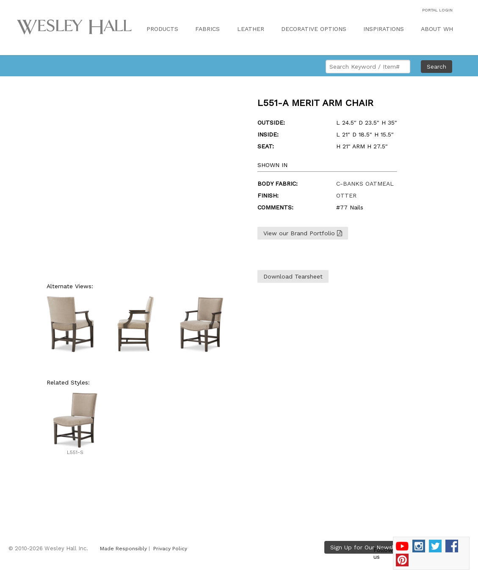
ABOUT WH (437, 28)
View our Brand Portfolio (302, 233)
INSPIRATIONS (383, 28)
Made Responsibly (123, 549)
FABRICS (207, 28)
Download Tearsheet (293, 276)
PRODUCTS (162, 28)
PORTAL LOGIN (437, 10)
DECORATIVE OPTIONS (313, 28)
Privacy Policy (170, 549)
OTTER (346, 195)
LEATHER (250, 28)
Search (436, 66)
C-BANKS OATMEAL (365, 183)
